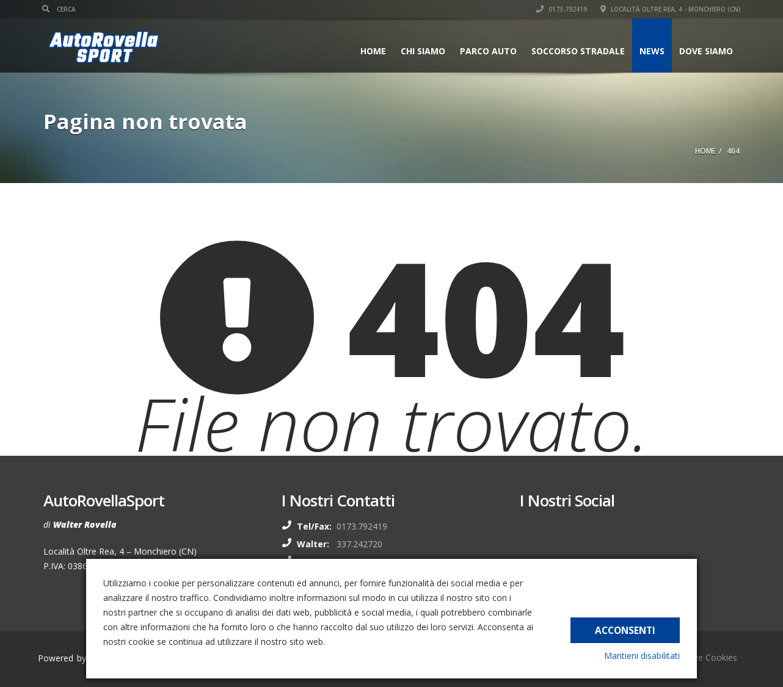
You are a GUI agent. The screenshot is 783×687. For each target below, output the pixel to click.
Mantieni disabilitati (642, 655)
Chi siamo (421, 51)
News (650, 51)
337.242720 (359, 544)
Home (372, 51)
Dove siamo (705, 51)
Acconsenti (625, 629)
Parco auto (487, 51)
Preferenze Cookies (698, 657)
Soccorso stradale (577, 51)
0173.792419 (560, 9)
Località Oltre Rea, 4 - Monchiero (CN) (669, 9)
